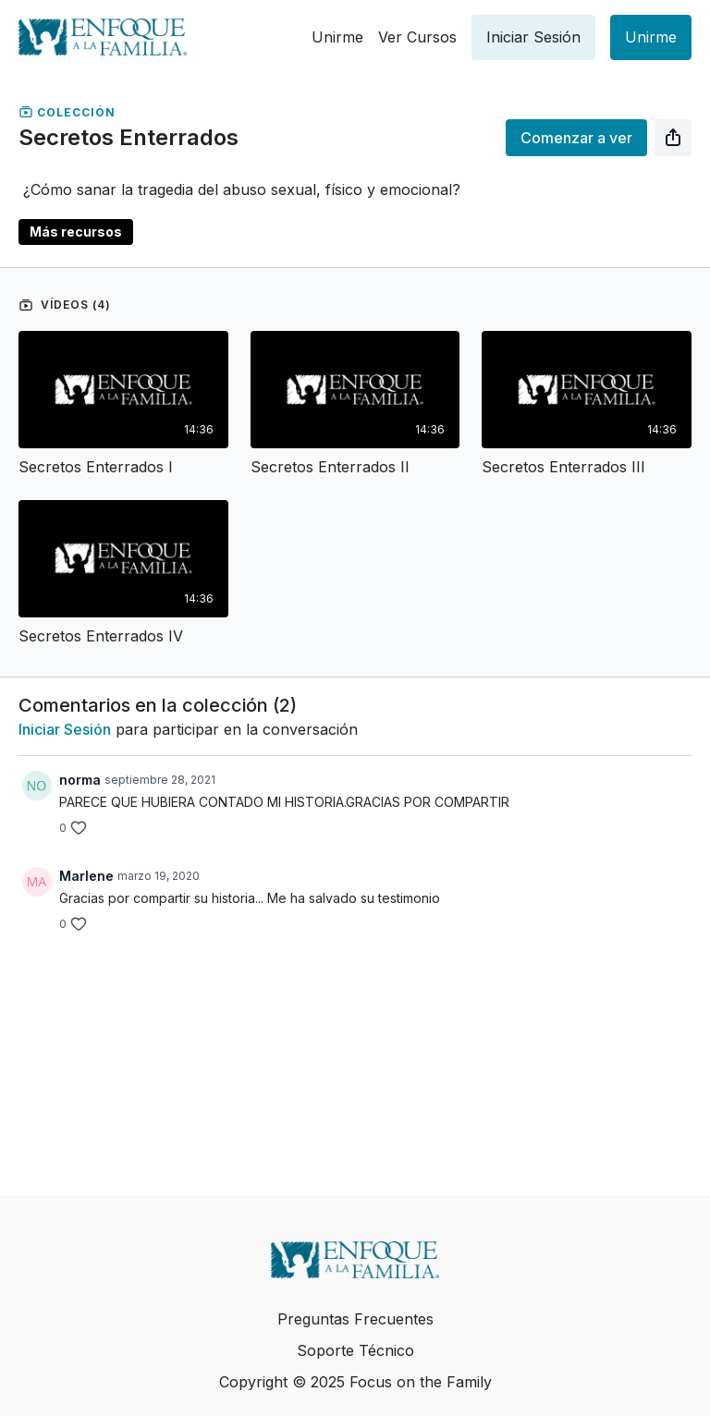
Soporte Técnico (355, 1350)
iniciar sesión (64, 729)
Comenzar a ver (576, 137)
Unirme (337, 37)
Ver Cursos (417, 37)
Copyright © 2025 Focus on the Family (355, 1382)
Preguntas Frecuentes (355, 1319)
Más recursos (76, 231)
